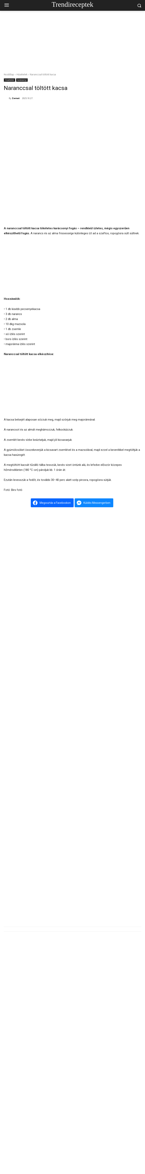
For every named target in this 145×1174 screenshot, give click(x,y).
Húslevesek (10, 796)
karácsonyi (22, 80)
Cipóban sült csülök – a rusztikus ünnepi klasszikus (78, 737)
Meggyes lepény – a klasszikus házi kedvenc (75, 929)
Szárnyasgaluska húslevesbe (65, 825)
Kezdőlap (9, 74)
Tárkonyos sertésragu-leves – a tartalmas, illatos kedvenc (83, 771)
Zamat (16, 98)
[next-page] (12, 804)
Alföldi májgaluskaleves (62, 1033)
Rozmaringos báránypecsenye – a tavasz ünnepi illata (81, 703)
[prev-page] (6, 804)
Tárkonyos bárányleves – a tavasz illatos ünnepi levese (81, 895)
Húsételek (22, 74)
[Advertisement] (72, 40)
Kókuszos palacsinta (60, 1068)
